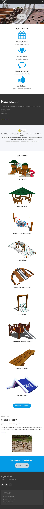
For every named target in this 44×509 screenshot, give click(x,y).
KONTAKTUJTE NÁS (22, 465)
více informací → (5, 119)
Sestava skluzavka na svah (22, 287)
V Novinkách (5, 416)
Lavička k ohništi (22, 368)
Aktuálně (12, 424)
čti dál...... (3, 432)
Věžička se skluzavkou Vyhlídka (22, 341)
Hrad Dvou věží (22, 179)
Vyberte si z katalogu (22, 405)
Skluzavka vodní (22, 395)
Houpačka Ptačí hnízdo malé (22, 233)
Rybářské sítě (22, 260)
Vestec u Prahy (9, 420)
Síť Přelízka (22, 314)
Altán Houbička (22, 206)
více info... (21, 16)
